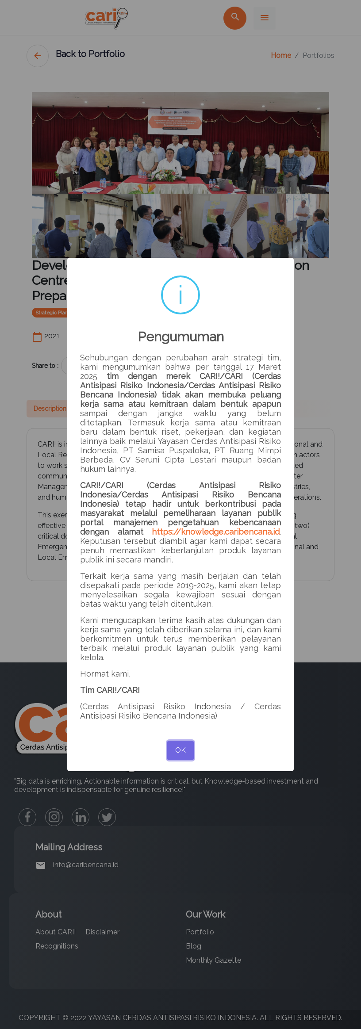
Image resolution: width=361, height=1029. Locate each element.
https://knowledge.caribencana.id (216, 531)
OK (180, 750)
